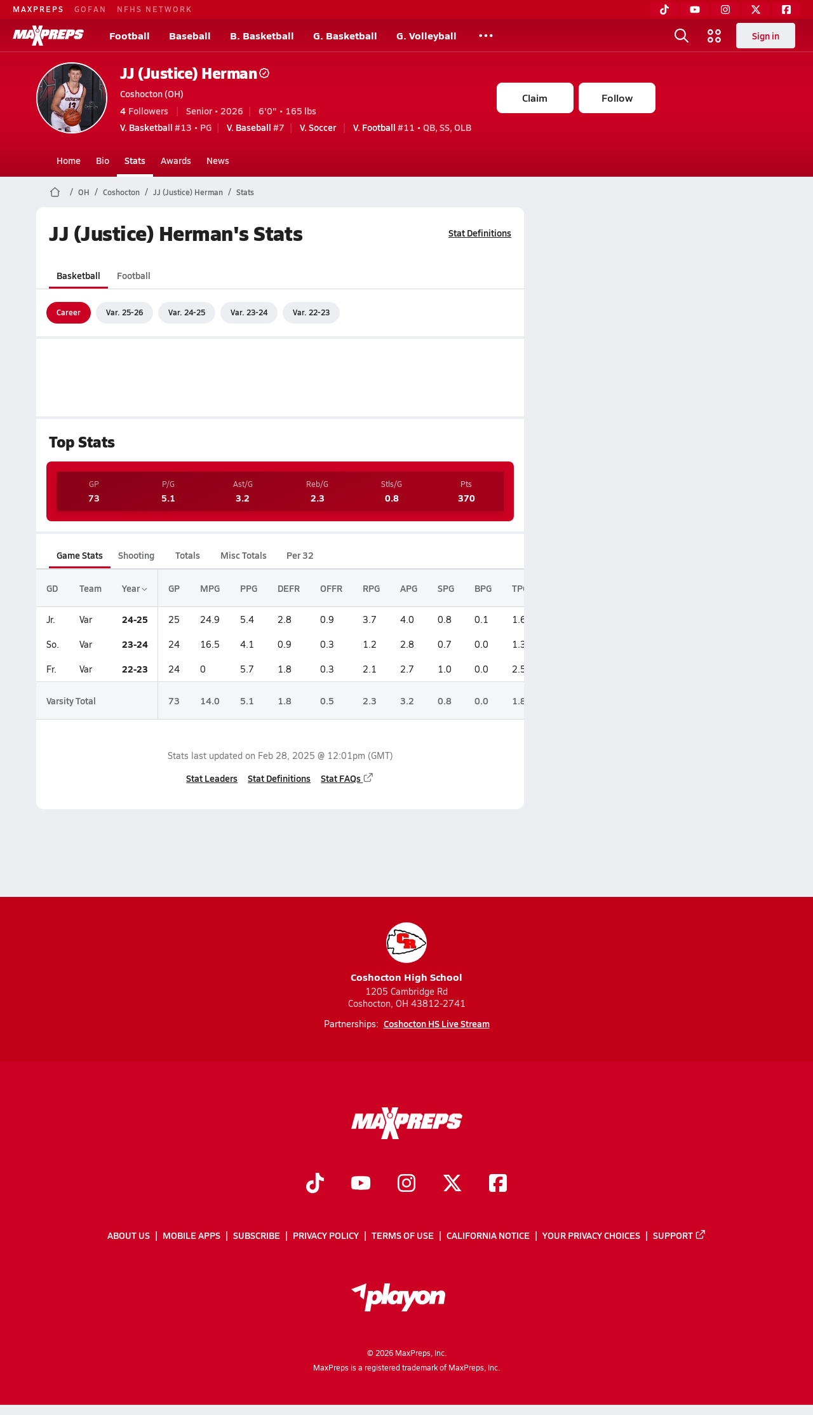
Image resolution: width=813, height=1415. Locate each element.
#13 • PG (166, 127)
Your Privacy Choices (591, 1235)
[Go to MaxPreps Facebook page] (498, 1184)
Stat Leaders (212, 778)
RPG (371, 588)
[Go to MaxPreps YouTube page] (361, 1184)
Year (134, 588)
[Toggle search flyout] (681, 35)
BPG (483, 588)
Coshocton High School (406, 953)
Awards (176, 160)
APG (408, 588)
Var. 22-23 (311, 312)
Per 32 (299, 555)
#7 (256, 127)
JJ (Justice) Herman (195, 73)
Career (69, 312)
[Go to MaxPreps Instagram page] (406, 1184)
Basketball (78, 275)
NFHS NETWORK (154, 9)
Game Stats (80, 555)
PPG (248, 588)
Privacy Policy (326, 1235)
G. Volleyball (426, 35)
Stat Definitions (479, 232)
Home (69, 160)
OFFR (331, 588)
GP (174, 588)
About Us (128, 1235)
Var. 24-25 (186, 312)
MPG (210, 588)
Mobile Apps (191, 1235)
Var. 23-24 (249, 312)
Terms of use (403, 1235)
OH (84, 192)
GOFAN (90, 9)
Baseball (190, 35)
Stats (134, 160)
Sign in (765, 35)
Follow (617, 97)
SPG (446, 588)
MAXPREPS (38, 9)
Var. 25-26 (124, 312)
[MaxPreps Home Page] (55, 192)
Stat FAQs (347, 778)
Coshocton (121, 192)
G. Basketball (345, 35)
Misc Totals (243, 555)
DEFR (289, 588)
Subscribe (256, 1235)
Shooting (136, 555)
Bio (102, 160)
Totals (187, 555)
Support (679, 1235)
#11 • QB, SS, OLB (412, 127)
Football (129, 35)
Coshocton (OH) (152, 93)
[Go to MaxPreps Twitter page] (452, 1184)
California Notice (488, 1235)
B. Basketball (262, 35)
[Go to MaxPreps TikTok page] (315, 1184)
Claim (535, 97)
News (217, 160)
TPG (520, 588)
